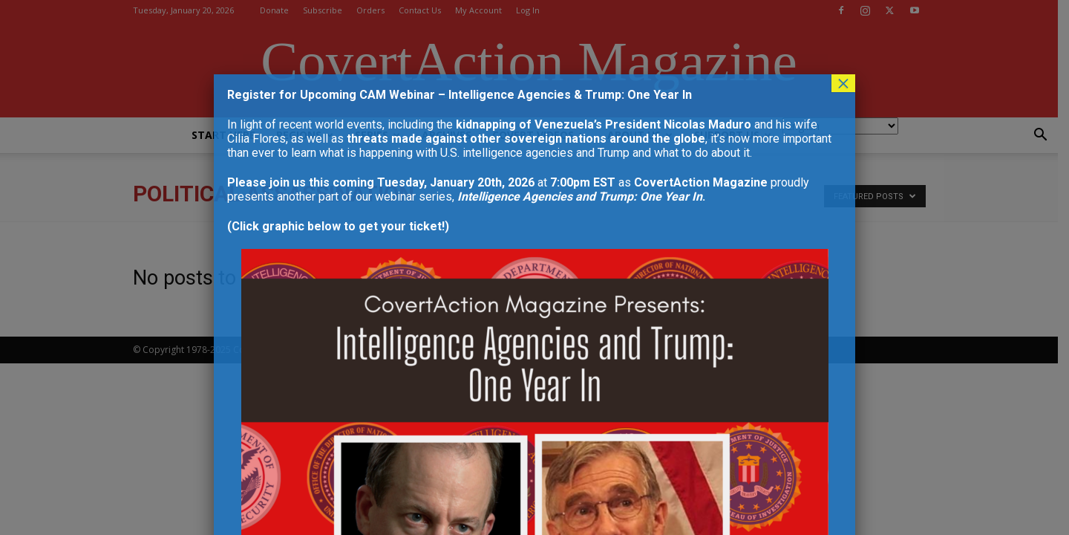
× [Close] (843, 83)
